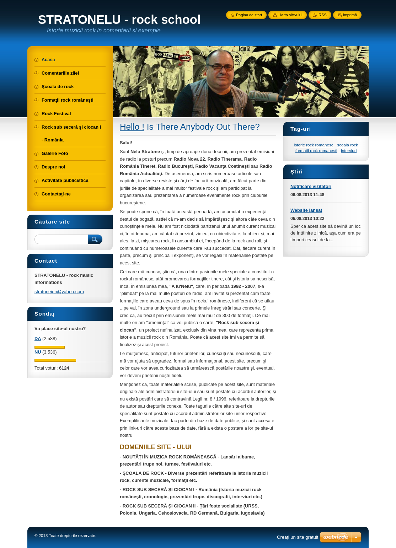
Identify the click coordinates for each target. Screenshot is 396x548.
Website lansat (306, 210)
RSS (322, 15)
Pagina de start (249, 15)
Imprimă (350, 15)
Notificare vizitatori (310, 186)
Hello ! (132, 126)
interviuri (349, 150)
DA (37, 338)
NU (37, 352)
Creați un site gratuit (297, 537)
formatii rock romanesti (316, 150)
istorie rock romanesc (313, 145)
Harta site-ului (290, 15)
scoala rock (347, 145)
